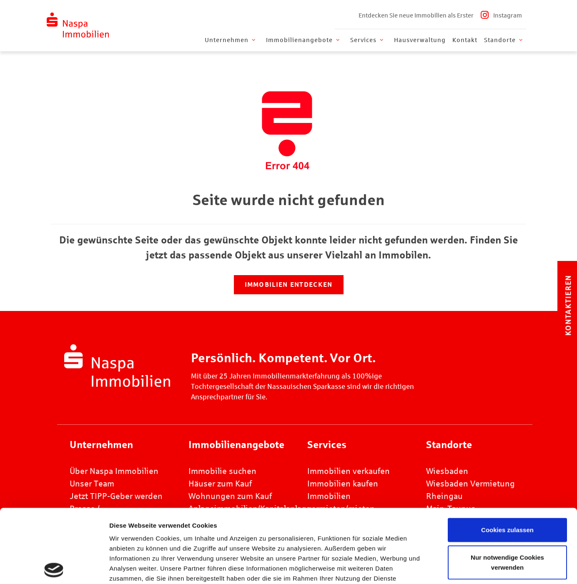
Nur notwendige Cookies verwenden (507, 488)
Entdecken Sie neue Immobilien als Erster (416, 15)
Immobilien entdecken (289, 284)
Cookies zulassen (507, 456)
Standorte (504, 40)
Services (367, 40)
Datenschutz (346, 535)
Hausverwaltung (420, 40)
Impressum (294, 535)
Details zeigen (458, 567)
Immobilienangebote (303, 40)
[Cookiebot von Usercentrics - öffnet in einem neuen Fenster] (54, 567)
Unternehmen (231, 40)
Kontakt (464, 40)
